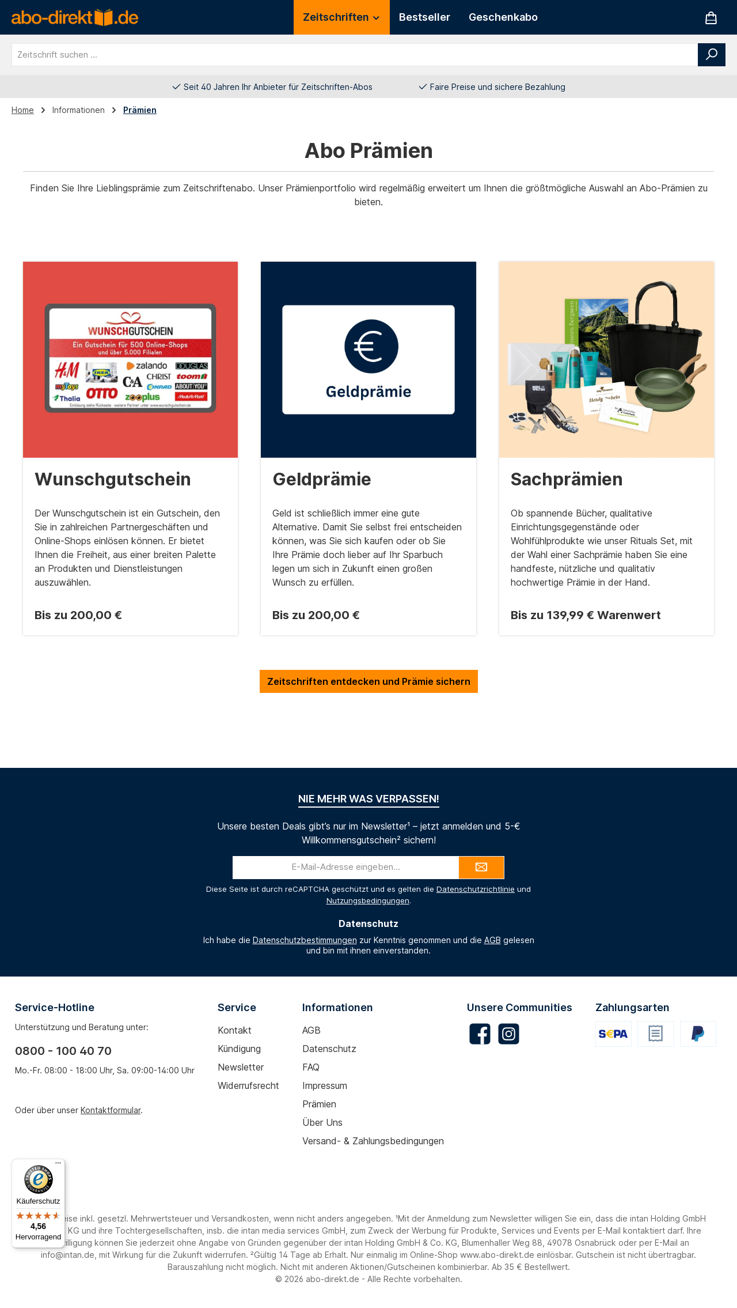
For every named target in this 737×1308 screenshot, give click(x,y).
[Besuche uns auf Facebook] (480, 1034)
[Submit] (481, 867)
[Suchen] (711, 54)
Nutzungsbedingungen (367, 900)
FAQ (311, 1067)
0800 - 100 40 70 (63, 1051)
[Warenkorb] (711, 17)
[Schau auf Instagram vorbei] (509, 1034)
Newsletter (241, 1067)
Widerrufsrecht (248, 1085)
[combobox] (355, 54)
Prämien (319, 1104)
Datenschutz (329, 1048)
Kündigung (239, 1048)
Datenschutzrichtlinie (475, 889)
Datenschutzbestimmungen (305, 940)
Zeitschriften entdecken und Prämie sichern (368, 681)
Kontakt (235, 1030)
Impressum (324, 1085)
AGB (492, 940)
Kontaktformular (110, 1110)
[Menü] (58, 1166)
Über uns (322, 1122)
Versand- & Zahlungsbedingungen (373, 1141)
